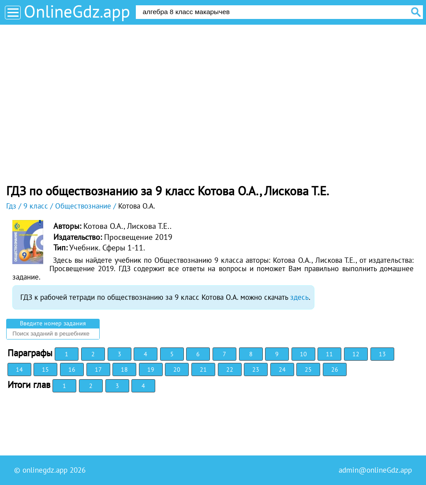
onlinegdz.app (44, 470)
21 (203, 369)
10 (303, 354)
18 (124, 369)
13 (382, 354)
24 (282, 369)
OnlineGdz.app (77, 11)
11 (329, 354)
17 (98, 369)
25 (308, 369)
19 (150, 369)
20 (176, 369)
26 (334, 369)
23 (255, 369)
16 (71, 369)
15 (45, 369)
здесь (299, 297)
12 (355, 354)
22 (229, 369)
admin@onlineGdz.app (375, 470)
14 (19, 369)
